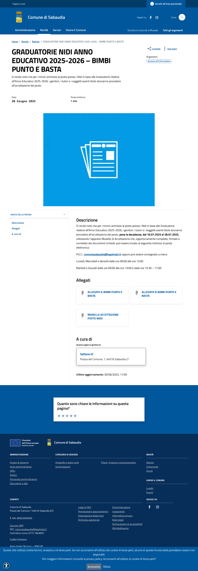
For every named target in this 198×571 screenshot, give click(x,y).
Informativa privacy (122, 516)
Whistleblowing (120, 528)
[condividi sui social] (153, 48)
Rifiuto (106, 566)
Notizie (150, 462)
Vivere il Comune (76, 30)
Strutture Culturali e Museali (142, 30)
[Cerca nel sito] (182, 17)
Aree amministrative (21, 467)
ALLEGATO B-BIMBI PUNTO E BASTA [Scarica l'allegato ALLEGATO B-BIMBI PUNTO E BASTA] (159, 294)
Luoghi (149, 488)
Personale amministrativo (23, 479)
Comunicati (152, 467)
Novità (44, 30)
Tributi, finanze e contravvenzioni (118, 462)
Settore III (86, 354)
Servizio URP (16, 525)
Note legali (118, 520)
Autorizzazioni (62, 467)
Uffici (12, 471)
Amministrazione (25, 30)
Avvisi (149, 471)
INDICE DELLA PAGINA (38, 214)
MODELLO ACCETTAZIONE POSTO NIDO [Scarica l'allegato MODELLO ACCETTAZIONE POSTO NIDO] (103, 316)
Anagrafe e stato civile (67, 462)
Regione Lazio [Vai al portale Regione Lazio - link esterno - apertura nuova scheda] (19, 3)
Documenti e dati (19, 483)
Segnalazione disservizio (91, 516)
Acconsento (94, 567)
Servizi (57, 30)
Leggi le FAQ (84, 507)
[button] (6, 565)
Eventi (149, 492)
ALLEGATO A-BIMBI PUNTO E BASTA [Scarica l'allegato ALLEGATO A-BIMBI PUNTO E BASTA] (105, 294)
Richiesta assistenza (88, 520)
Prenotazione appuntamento (93, 511)
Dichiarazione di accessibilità (127, 524)
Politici (13, 475)
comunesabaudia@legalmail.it (102, 254)
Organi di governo (19, 462)
